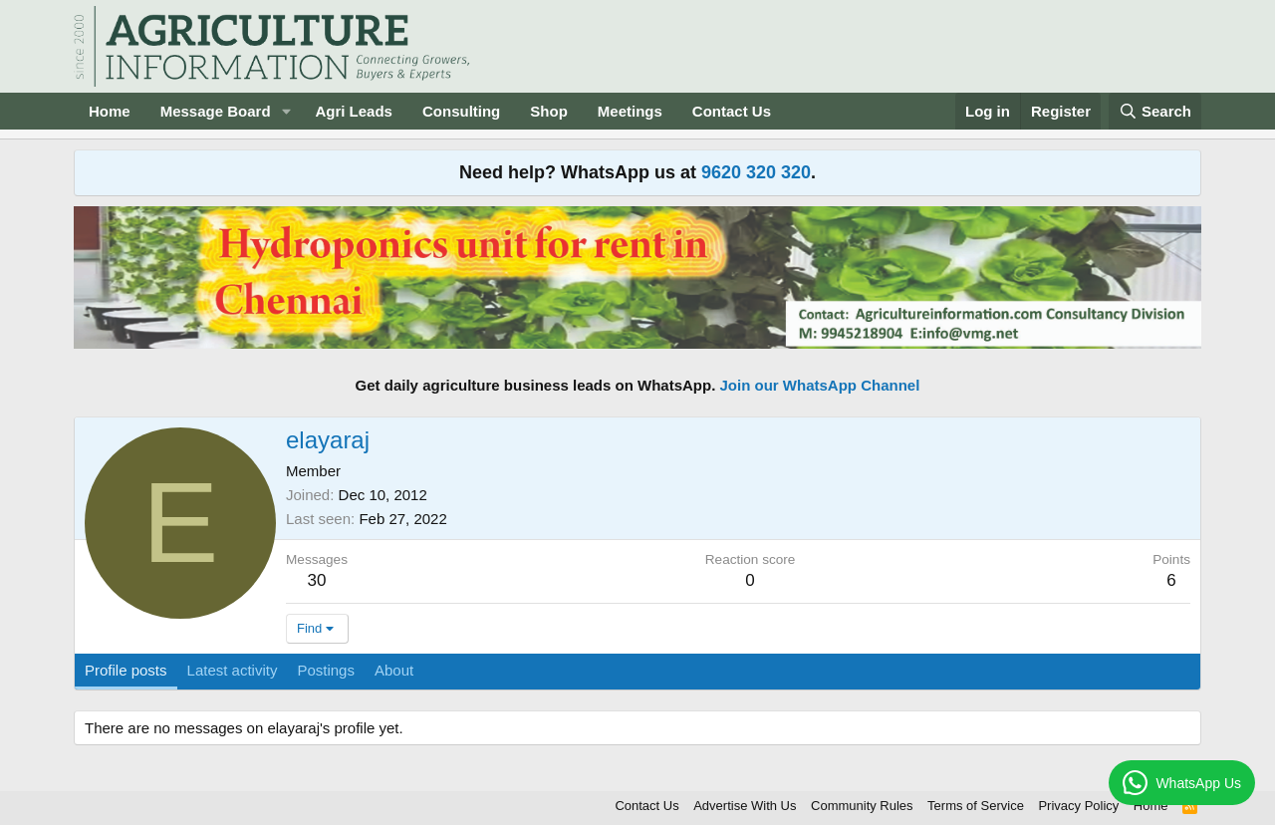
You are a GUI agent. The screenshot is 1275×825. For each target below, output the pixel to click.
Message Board (215, 111)
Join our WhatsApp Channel (820, 385)
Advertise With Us (744, 805)
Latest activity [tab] (232, 670)
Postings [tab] (326, 670)
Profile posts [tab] (126, 670)
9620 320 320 (756, 172)
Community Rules (862, 805)
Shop (549, 111)
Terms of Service (975, 805)
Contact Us (731, 111)
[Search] (1155, 111)
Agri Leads (353, 111)
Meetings (630, 111)
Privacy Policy (1078, 805)
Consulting (461, 111)
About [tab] (394, 670)
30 (317, 580)
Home (109, 111)
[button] (286, 111)
